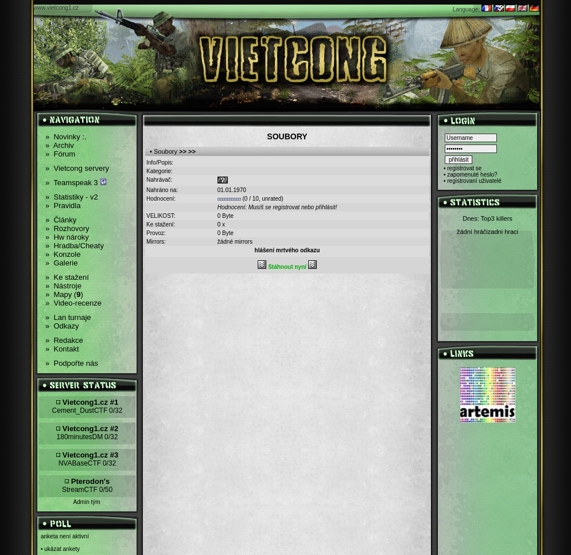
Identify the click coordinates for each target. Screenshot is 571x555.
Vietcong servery (77, 168)
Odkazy (62, 326)
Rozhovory (67, 228)
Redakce (64, 340)
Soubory (165, 151)
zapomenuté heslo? (472, 174)
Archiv (59, 145)
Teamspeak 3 (76, 182)
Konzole (62, 254)
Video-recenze (73, 303)
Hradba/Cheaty (74, 245)
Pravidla (62, 205)
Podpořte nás (71, 363)
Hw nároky (67, 237)
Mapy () (64, 294)
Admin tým (86, 502)
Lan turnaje (68, 317)
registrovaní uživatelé (474, 181)
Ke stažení (67, 277)
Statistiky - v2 (71, 197)
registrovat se (464, 168)
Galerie (61, 263)
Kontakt (62, 349)
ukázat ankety (62, 549)
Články (60, 220)
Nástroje (63, 286)
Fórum (60, 154)
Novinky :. (66, 136)
